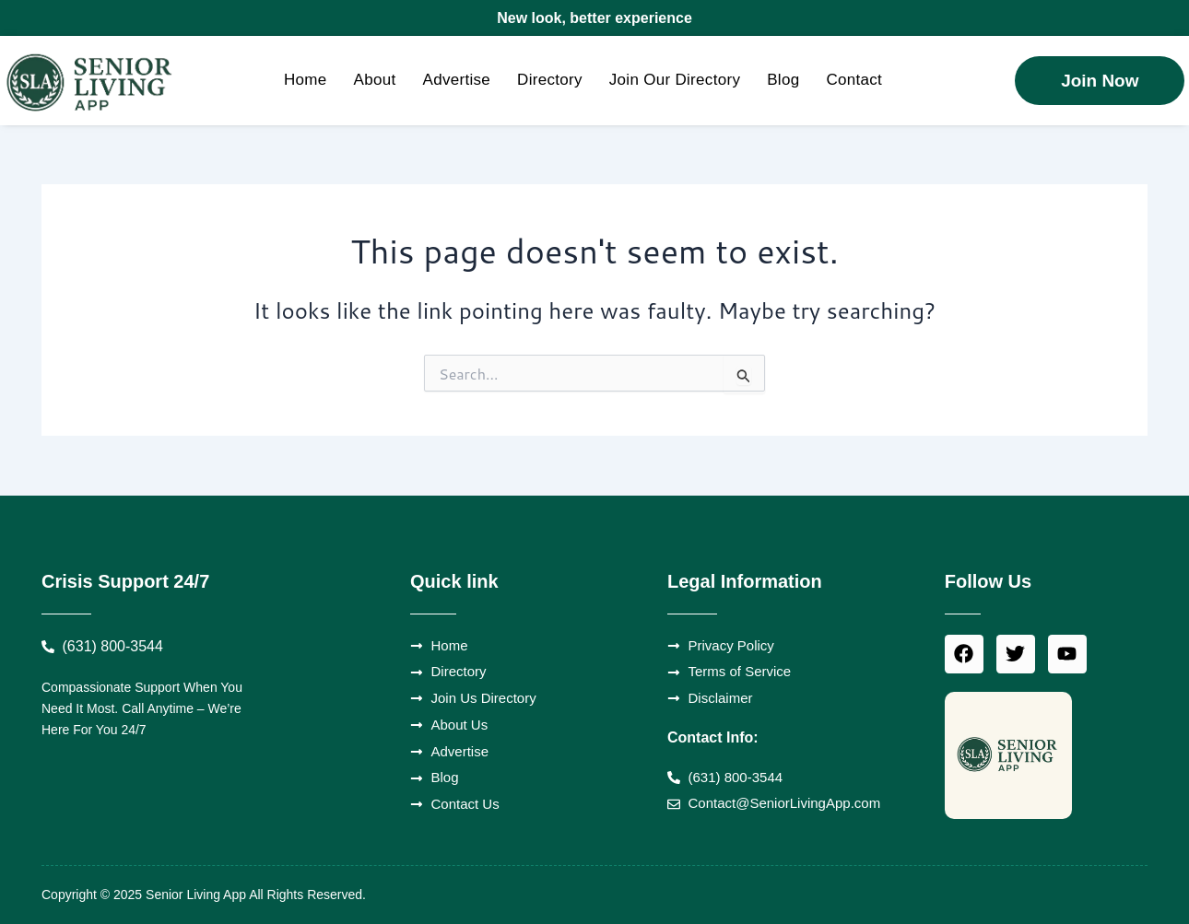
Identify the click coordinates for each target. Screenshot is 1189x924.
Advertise (457, 79)
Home (305, 79)
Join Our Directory (674, 79)
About (375, 79)
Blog (783, 79)
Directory (550, 79)
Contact (854, 79)
